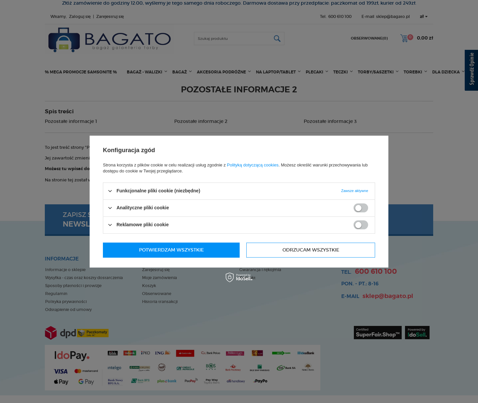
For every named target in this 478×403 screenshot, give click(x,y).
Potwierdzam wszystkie (307, 250)
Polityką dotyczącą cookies (253, 164)
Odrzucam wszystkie (167, 250)
